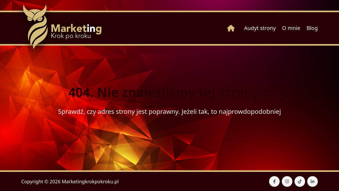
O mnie (291, 28)
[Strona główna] (231, 28)
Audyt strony (260, 28)
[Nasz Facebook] (274, 181)
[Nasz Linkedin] (312, 181)
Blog (312, 28)
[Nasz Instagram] (287, 181)
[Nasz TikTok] (300, 181)
